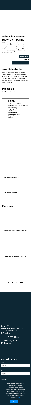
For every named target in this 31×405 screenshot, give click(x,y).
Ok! (14, 402)
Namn (2, 362)
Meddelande (4, 379)
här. (19, 397)
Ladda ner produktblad (15, 186)
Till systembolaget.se (20, 63)
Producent (24, 56)
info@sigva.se (9, 340)
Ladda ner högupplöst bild (15, 171)
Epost (2, 370)
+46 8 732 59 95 (10, 337)
